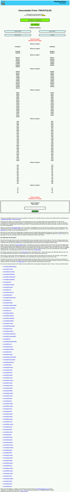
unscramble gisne (7, 486)
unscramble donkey (8, 442)
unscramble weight (7, 416)
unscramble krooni (7, 328)
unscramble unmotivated (9, 307)
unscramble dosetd (8, 457)
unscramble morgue (8, 468)
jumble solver (37, 249)
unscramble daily (7, 434)
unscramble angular (8, 403)
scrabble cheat (20, 261)
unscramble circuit (7, 421)
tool (60, 233)
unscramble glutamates (9, 279)
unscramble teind (7, 344)
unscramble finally (7, 452)
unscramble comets (8, 473)
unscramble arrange (8, 393)
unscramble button (7, 398)
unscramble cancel (7, 395)
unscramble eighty (7, 481)
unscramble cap (7, 310)
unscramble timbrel (8, 302)
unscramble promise (8, 424)
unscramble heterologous (9, 333)
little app (3, 230)
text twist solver (16, 219)
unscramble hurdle (7, 370)
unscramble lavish (7, 295)
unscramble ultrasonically (9, 297)
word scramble (19, 244)
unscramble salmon (8, 463)
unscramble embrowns (8, 284)
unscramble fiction (7, 429)
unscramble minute (8, 455)
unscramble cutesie (8, 269)
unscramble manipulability (9, 336)
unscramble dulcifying (8, 362)
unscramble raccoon (8, 380)
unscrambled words (16, 227)
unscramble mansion (8, 447)
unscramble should (7, 419)
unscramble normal (8, 385)
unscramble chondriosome (9, 357)
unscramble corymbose (9, 271)
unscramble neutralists (8, 318)
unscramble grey (7, 289)
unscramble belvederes (9, 274)
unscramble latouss (8, 413)
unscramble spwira (7, 439)
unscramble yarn (7, 300)
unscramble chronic (8, 445)
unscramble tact (7, 282)
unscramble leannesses (9, 326)
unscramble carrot (7, 465)
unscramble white (7, 401)
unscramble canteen (8, 478)
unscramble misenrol (8, 331)
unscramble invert (7, 476)
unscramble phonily (8, 287)
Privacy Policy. (24, 491)
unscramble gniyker (8, 470)
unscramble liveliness (8, 349)
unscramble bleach (7, 390)
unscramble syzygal (8, 323)
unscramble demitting (8, 320)
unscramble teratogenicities (10, 341)
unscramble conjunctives (9, 359)
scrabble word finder (6, 219)
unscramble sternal (8, 354)
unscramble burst (7, 364)
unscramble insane (7, 375)
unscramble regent (7, 382)
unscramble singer (7, 426)
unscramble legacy (7, 372)
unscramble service (8, 388)
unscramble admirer (8, 367)
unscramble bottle (7, 411)
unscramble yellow (7, 460)
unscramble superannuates (9, 305)
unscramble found (7, 408)
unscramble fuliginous (8, 315)
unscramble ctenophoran (9, 276)
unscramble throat (7, 483)
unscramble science (8, 406)
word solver (24, 252)
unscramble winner (7, 432)
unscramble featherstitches (9, 266)
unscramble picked (7, 437)
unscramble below (7, 450)
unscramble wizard (7, 377)
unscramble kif (6, 339)
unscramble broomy (8, 346)
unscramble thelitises (8, 313)
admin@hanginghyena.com (42, 488)
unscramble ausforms (8, 292)
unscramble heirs (7, 351)
